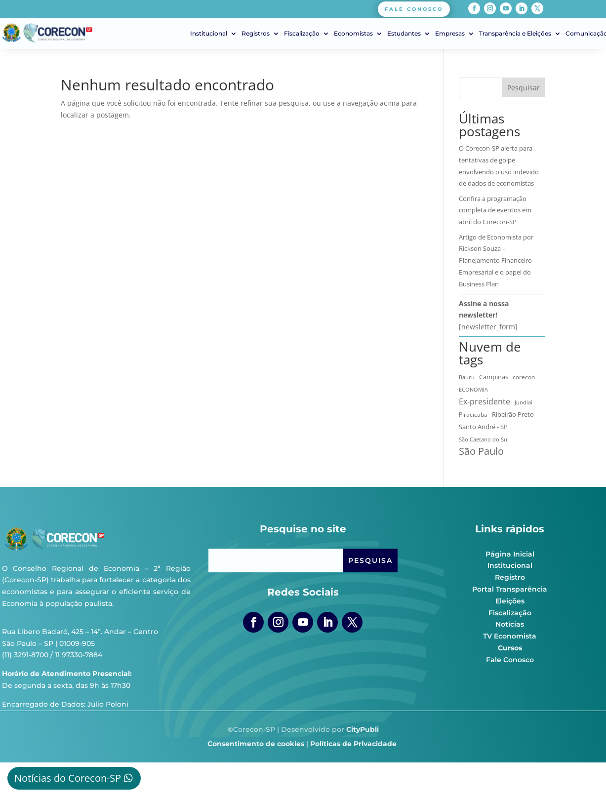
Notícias (509, 624)
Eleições (510, 601)
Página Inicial (509, 554)
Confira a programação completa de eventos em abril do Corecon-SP (495, 210)
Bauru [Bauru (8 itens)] (467, 377)
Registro (510, 577)
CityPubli (362, 729)
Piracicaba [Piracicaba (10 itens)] (473, 414)
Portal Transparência (509, 589)
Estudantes (404, 33)
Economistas (353, 33)
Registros (256, 33)
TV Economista (509, 636)
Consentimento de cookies (255, 743)
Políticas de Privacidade (353, 743)
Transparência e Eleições (515, 33)
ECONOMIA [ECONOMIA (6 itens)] (473, 389)
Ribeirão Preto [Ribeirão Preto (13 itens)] (513, 414)
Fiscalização (302, 33)
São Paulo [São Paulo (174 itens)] (481, 451)
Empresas (450, 33)
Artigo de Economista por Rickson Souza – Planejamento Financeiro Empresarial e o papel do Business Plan (496, 260)
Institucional (208, 33)
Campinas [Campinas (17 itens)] (493, 376)
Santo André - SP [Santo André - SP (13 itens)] (483, 426)
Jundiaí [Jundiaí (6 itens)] (523, 402)
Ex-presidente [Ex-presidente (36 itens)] (484, 401)
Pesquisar (523, 87)
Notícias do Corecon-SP (67, 778)
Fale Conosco (510, 659)
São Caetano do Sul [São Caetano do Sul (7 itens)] (484, 439)
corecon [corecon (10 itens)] (524, 377)
